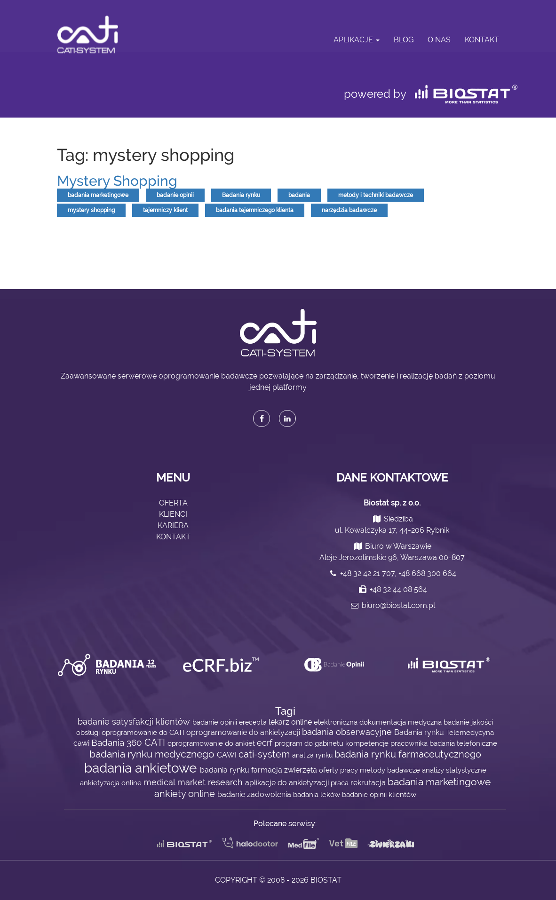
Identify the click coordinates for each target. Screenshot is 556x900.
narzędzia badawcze (349, 210)
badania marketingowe (98, 195)
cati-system (265, 754)
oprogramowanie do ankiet (212, 743)
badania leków (317, 794)
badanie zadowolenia (255, 794)
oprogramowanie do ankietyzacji (244, 732)
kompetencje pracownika (387, 743)
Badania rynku (241, 195)
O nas (439, 39)
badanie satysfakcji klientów (135, 721)
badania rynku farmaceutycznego (407, 754)
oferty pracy (339, 770)
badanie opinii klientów (379, 794)
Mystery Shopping (117, 181)
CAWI (227, 754)
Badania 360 (117, 743)
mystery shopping (91, 210)
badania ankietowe (142, 768)
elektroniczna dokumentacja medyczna (379, 722)
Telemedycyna (470, 732)
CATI (155, 742)
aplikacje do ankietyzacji (288, 782)
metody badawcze (391, 770)
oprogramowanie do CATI (144, 732)
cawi (82, 743)
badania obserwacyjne (348, 732)
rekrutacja (369, 782)
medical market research (194, 782)
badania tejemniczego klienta (255, 210)
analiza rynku (313, 755)
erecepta (254, 722)
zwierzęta (301, 770)
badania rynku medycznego (153, 754)
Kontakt (482, 39)
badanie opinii (175, 195)
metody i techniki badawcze (375, 195)
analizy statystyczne (454, 770)
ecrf (266, 743)
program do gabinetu (310, 743)
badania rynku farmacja (242, 770)
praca (340, 783)
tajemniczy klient (165, 210)
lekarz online (291, 722)
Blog (403, 39)
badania (299, 195)
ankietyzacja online (111, 783)
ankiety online (185, 793)
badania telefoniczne (463, 743)
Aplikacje (357, 39)
